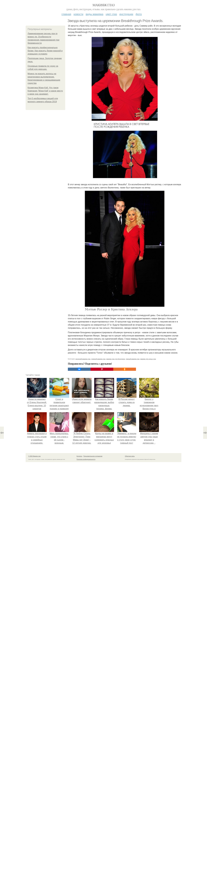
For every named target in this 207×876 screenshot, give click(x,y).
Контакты (79, 456)
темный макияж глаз (133, 359)
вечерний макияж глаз (83, 359)
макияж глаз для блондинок (115, 359)
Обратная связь (130, 456)
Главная (66, 14)
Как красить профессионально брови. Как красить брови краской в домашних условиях (45, 50)
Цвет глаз (111, 14)
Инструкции (126, 14)
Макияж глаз (104, 5)
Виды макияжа (94, 14)
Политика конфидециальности (86, 459)
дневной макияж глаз (98, 359)
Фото (139, 14)
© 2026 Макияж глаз (34, 456)
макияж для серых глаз (148, 359)
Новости (78, 14)
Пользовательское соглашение (92, 456)
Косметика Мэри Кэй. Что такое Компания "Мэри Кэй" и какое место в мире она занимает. (45, 91)
